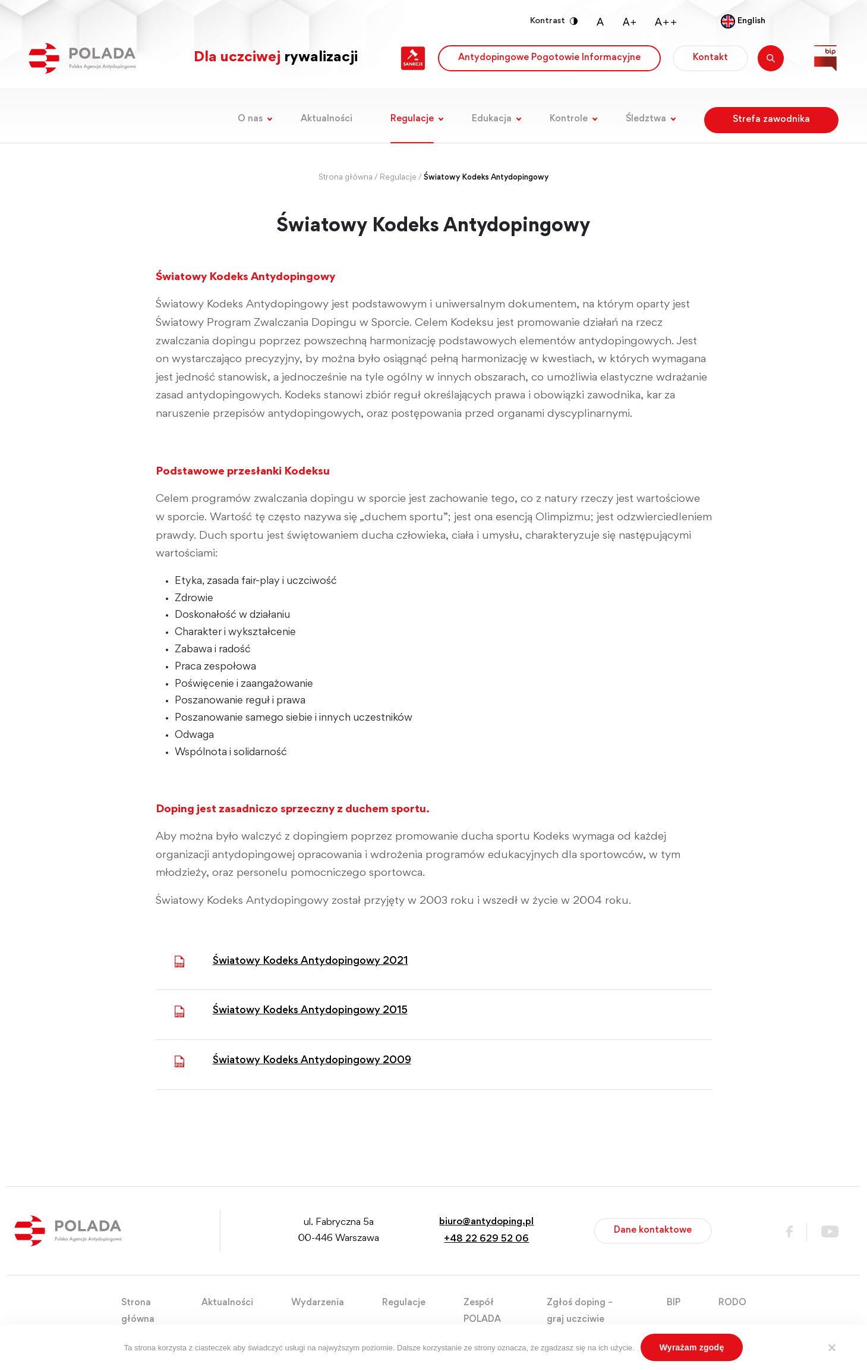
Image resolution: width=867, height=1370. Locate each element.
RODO (732, 1303)
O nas (250, 119)
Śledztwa (646, 119)
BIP (673, 1303)
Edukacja (492, 119)
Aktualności (326, 119)
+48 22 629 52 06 (486, 1239)
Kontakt (710, 58)
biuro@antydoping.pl (486, 1222)
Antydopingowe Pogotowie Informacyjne (549, 58)
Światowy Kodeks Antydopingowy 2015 (310, 1011)
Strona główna (346, 177)
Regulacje (412, 119)
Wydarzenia (317, 1303)
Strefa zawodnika (771, 119)
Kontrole (569, 119)
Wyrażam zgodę (692, 1347)
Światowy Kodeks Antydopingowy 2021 (310, 961)
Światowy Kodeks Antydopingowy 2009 (312, 1061)
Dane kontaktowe (653, 1230)
